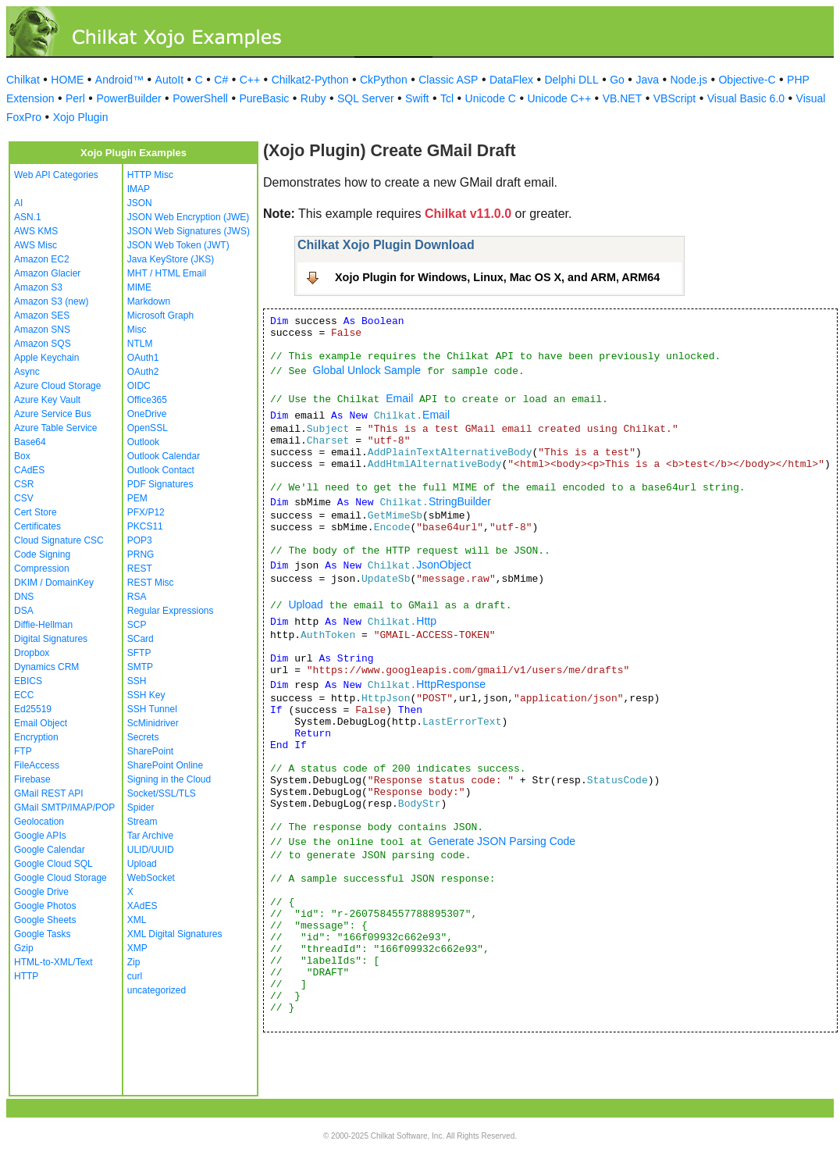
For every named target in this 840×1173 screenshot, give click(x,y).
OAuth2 (143, 371)
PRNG (141, 554)
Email (399, 398)
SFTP (139, 652)
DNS (24, 596)
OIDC (139, 385)
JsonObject (443, 564)
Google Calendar (49, 849)
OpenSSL (147, 427)
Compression (41, 568)
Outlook (143, 442)
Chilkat (23, 79)
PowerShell (200, 98)
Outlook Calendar (163, 456)
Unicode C (490, 98)
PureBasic (264, 98)
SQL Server (365, 98)
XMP (137, 948)
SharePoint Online (165, 765)
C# (221, 79)
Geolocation (39, 821)
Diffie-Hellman (43, 624)
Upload (142, 863)
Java (647, 79)
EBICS (28, 681)
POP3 (139, 540)
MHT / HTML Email (166, 273)
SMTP (140, 666)
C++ (250, 79)
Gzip (24, 948)
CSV (24, 498)
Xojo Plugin (81, 117)
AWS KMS (36, 231)
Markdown (148, 301)
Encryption (36, 737)
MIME (139, 287)
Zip (134, 962)
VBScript (674, 98)
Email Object (40, 723)
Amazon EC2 (41, 259)
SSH (137, 681)
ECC (24, 695)
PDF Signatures (160, 484)
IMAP (138, 189)
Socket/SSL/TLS (161, 793)
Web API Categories (56, 174)
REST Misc (150, 582)
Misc (137, 329)
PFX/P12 (146, 512)
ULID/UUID (150, 849)
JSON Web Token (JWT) (178, 245)
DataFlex (511, 79)
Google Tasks (42, 934)
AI (18, 203)
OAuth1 (143, 357)
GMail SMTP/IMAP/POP (64, 807)
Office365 (147, 399)
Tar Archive (150, 835)
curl (134, 976)
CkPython (384, 79)
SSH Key (146, 695)
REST (139, 568)
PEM (137, 498)
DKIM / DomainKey (54, 582)
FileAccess (36, 765)
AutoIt (169, 79)
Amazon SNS (42, 329)
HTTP (26, 976)
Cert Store (35, 512)
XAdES (142, 905)
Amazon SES (41, 315)
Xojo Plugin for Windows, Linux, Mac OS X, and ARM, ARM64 (497, 277)
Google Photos (45, 905)
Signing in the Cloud (169, 779)
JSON (139, 203)
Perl (75, 98)
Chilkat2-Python (310, 79)
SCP (137, 624)
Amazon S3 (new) (51, 301)
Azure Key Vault (47, 399)
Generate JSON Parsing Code (502, 841)
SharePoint (150, 751)
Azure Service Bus (52, 413)
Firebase (32, 779)
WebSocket (151, 877)
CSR (24, 484)
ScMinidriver (153, 723)
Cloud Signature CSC (59, 540)
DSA (24, 610)
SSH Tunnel (152, 709)
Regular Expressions (170, 610)
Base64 (30, 442)
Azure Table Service (56, 427)
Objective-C (746, 79)
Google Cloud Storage (60, 877)
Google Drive (41, 891)
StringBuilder (460, 501)
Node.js (689, 79)
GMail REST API (48, 793)
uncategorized (156, 990)
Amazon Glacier (47, 273)
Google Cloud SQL (53, 863)
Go (617, 79)
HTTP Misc (150, 174)
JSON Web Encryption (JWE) (188, 217)
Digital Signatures (50, 638)
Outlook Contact (160, 470)
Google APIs (40, 835)
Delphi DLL (571, 79)
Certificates (37, 526)
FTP (23, 751)
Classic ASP (448, 79)
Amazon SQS (42, 343)
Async (27, 371)
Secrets (143, 737)
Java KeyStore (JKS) (170, 259)
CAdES (29, 470)
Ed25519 (33, 709)
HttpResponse (451, 684)
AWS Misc (35, 245)
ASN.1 (27, 217)
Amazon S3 (38, 287)
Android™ (119, 79)
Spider (141, 807)
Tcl (447, 98)
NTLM (140, 343)
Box (22, 456)
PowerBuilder (128, 98)
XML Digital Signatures (174, 934)
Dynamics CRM (46, 666)
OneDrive (147, 413)
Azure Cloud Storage (57, 385)
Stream (142, 821)
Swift (417, 98)
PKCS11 (145, 526)
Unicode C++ (559, 98)
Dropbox (31, 652)
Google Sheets (45, 920)
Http (426, 621)
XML (137, 920)
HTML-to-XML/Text (53, 962)
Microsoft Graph (160, 315)
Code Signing (42, 554)
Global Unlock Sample (367, 370)
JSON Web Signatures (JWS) (188, 231)
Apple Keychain (46, 357)
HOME (67, 79)
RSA (137, 596)
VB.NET (622, 98)
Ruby (313, 98)
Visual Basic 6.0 (746, 98)
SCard (140, 638)
